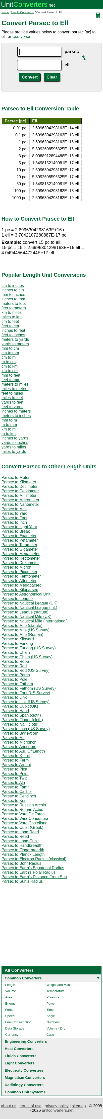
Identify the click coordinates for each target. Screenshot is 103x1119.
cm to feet (10, 321)
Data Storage (14, 1028)
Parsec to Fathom (17, 684)
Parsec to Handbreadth (22, 845)
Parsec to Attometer (19, 581)
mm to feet (10, 375)
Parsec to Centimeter (20, 491)
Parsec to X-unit (15, 756)
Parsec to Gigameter (19, 549)
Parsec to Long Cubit (20, 841)
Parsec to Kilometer (18, 482)
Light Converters (20, 1063)
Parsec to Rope (15, 661)
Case (50, 1034)
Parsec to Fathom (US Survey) (28, 688)
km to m (8, 429)
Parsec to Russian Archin (23, 805)
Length (10, 985)
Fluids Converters (21, 1056)
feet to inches (13, 335)
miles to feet (12, 398)
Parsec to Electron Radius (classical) (33, 859)
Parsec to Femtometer (21, 576)
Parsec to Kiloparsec (19, 590)
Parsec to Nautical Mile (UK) (26, 616)
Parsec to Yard (14, 513)
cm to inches (12, 285)
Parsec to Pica (14, 769)
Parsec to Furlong (17, 643)
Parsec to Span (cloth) (21, 715)
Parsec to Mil (12, 738)
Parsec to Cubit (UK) (19, 706)
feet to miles (12, 393)
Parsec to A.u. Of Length (23, 751)
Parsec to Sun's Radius (22, 881)
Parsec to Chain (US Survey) (26, 657)
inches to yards (14, 438)
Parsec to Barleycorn (20, 733)
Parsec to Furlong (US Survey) (28, 648)
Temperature (56, 991)
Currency (11, 1034)
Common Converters (23, 978)
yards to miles (13, 447)
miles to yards (13, 451)
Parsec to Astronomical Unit (26, 594)
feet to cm (10, 326)
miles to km (11, 317)
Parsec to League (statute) (25, 612)
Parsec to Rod (14, 666)
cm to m (8, 357)
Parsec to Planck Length (23, 854)
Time (50, 1010)
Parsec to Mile (14, 509)
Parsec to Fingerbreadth (22, 850)
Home (5, 12)
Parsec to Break (15, 531)
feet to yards (12, 407)
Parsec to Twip (14, 778)
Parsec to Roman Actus (22, 809)
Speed (10, 1016)
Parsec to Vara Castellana (24, 823)
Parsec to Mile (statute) (22, 625)
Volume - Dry (56, 1028)
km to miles (11, 312)
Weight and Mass (59, 985)
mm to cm (10, 348)
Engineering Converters (26, 1041)
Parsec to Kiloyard (17, 639)
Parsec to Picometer (19, 572)
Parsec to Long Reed (20, 832)
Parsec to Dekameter (20, 563)
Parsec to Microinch (19, 742)
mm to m (9, 420)
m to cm (8, 362)
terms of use (31, 1106)
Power (51, 1003)
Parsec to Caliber (16, 791)
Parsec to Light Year (19, 527)
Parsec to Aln (13, 782)
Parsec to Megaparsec (21, 585)
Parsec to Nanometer (20, 504)
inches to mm (13, 299)
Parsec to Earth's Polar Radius (28, 872)
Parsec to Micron (16, 567)
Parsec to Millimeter (18, 495)
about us (8, 1106)
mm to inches (13, 294)
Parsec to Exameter (19, 536)
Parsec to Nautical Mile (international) (34, 621)
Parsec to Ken (14, 800)
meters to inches (16, 416)
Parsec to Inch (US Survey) (25, 729)
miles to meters (14, 389)
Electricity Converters (24, 1070)
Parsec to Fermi (15, 760)
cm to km (9, 366)
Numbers (53, 1022)
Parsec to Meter (15, 477)
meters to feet (13, 303)
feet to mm (10, 380)
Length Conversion (22, 12)
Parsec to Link (14, 697)
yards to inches (14, 442)
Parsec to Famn (15, 787)
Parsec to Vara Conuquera (24, 818)
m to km (8, 433)
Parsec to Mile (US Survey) (25, 630)
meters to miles (14, 384)
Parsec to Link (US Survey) (25, 702)
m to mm (9, 425)
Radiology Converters (24, 1085)
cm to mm (10, 353)
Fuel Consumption (18, 1022)
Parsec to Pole (14, 679)
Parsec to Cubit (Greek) (22, 827)
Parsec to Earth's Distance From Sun (34, 877)
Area (8, 997)
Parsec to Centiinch (18, 796)
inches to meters (16, 411)
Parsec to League (17, 599)
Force (9, 1010)
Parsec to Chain (15, 652)
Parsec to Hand (15, 711)
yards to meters (15, 344)
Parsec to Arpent (16, 765)
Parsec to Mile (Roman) (22, 634)
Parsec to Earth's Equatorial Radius (32, 868)
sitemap (79, 1106)
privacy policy (57, 1106)
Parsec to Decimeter (19, 486)
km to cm (9, 371)
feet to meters (13, 308)
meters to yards (15, 339)
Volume (10, 991)
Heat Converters (19, 1048)
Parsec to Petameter (19, 540)
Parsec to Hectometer (20, 558)
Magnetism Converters (25, 1077)
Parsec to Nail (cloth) (20, 724)
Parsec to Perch (15, 675)
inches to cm (12, 290)
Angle (51, 1016)
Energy (10, 1003)
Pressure (53, 997)
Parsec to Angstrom (18, 747)
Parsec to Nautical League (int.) (29, 607)
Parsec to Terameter (19, 545)
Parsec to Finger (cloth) (22, 720)
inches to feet (13, 330)
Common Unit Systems (25, 1092)
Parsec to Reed (15, 836)
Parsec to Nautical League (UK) (29, 603)
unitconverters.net (57, 1110)
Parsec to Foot (14, 518)
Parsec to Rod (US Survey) (25, 670)
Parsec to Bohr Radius (21, 863)
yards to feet (12, 402)
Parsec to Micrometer (20, 500)
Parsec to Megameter (20, 554)
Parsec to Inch (14, 522)
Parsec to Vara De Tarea (23, 814)
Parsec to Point (15, 774)
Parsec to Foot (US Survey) (25, 693)
